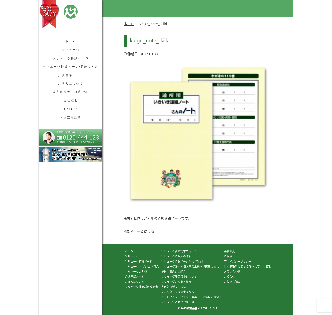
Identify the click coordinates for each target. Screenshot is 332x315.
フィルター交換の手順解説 (177, 292)
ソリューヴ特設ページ (71, 58)
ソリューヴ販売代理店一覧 (177, 302)
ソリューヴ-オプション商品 (142, 266)
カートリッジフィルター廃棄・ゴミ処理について (191, 297)
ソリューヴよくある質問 (176, 281)
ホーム (70, 41)
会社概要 (71, 100)
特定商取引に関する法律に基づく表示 (247, 266)
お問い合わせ (232, 271)
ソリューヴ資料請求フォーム (179, 251)
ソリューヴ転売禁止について (179, 276)
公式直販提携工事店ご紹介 (71, 92)
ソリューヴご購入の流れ (176, 256)
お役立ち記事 (71, 117)
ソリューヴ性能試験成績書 (141, 287)
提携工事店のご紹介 (173, 271)
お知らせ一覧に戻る (139, 231)
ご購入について (70, 83)
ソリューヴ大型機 (136, 271)
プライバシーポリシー (238, 261)
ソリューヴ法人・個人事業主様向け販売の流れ (190, 266)
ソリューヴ (71, 49)
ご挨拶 (228, 256)
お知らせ (71, 109)
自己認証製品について (175, 287)
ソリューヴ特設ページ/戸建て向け (71, 66)
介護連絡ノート (70, 75)
